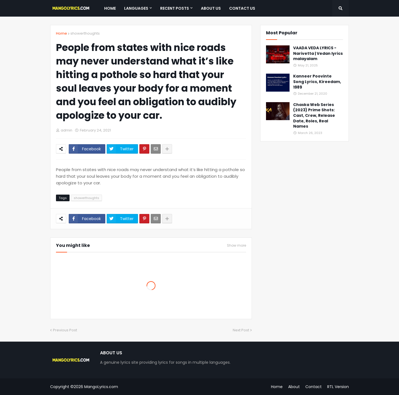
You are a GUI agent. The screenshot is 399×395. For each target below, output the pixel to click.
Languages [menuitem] (136, 8)
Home (61, 33)
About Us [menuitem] (211, 8)
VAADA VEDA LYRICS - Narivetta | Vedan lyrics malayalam (318, 53)
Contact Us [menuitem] (242, 8)
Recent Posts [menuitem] (174, 8)
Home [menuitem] (110, 8)
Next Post (241, 330)
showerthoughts (85, 33)
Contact (313, 386)
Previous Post (65, 330)
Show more (236, 245)
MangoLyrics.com (101, 386)
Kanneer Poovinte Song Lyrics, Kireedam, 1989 (317, 82)
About (294, 386)
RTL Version (338, 386)
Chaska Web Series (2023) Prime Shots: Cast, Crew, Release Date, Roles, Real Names (314, 115)
